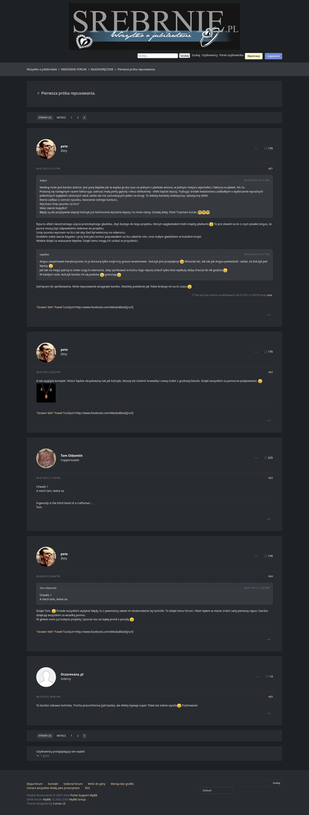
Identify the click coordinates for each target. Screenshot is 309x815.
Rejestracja (254, 56)
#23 (271, 478)
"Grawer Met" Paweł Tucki (53, 307)
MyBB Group (77, 799)
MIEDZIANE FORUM (74, 69)
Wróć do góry (96, 784)
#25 (271, 696)
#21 (271, 168)
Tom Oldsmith (72, 455)
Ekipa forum (35, 784)
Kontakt (53, 784)
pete (64, 146)
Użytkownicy (210, 55)
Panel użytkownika (231, 55)
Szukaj (196, 55)
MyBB (47, 799)
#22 (271, 372)
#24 (271, 576)
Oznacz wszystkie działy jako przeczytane (53, 788)
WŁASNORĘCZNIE (102, 69)
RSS (87, 788)
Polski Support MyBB (83, 795)
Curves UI (59, 803)
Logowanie (273, 56)
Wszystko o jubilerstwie (42, 69)
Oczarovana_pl (72, 674)
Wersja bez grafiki (122, 784)
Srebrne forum (72, 784)
